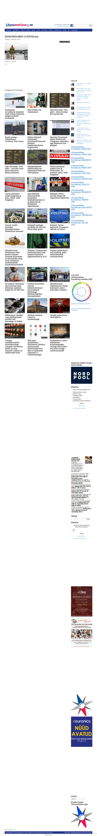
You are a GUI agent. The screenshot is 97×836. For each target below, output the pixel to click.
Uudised (8, 30)
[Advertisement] (48, 11)
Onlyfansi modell (77, 395)
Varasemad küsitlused (79, 408)
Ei (73, 531)
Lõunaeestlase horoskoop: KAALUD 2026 (80, 184)
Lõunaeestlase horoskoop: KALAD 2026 (79, 223)
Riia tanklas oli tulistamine (83, 102)
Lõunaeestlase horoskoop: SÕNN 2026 (81, 153)
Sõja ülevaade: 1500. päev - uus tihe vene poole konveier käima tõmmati (84, 90)
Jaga (6, 64)
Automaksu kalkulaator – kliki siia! (80, 303)
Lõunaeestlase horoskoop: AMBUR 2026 (79, 200)
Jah (74, 529)
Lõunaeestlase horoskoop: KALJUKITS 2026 (81, 207)
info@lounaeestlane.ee (64, 26)
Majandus (16, 30)
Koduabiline (76, 397)
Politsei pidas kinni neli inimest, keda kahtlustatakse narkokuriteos (84, 135)
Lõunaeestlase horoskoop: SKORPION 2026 (81, 192)
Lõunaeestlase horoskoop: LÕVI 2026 (80, 172)
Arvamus (44, 30)
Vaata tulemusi (81, 405)
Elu (69, 30)
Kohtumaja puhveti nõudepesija (82, 400)
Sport (38, 30)
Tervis (51, 30)
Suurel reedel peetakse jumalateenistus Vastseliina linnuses (83, 129)
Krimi (33, 30)
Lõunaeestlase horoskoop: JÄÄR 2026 (81, 148)
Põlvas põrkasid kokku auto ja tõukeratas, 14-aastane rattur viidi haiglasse (84, 142)
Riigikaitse (57, 30)
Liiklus (23, 30)
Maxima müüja (77, 394)
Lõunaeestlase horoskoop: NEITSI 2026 (81, 178)
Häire (28, 30)
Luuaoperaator (77, 399)
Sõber (64, 30)
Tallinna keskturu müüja (79, 392)
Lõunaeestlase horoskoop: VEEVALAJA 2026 (81, 215)
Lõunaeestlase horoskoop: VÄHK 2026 (81, 167)
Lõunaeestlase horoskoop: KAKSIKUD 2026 (81, 160)
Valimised (75, 30)
